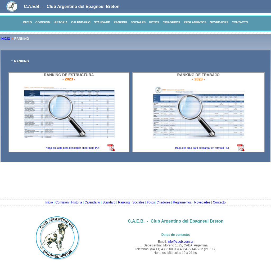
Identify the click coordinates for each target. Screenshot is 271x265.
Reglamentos (182, 202)
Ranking (124, 202)
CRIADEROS (171, 22)
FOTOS (154, 22)
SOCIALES (138, 22)
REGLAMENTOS (195, 22)
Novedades (202, 202)
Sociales (138, 202)
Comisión (62, 202)
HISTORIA (60, 22)
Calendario (92, 202)
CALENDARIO (80, 22)
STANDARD (102, 22)
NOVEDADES (219, 22)
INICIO (27, 22)
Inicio (49, 202)
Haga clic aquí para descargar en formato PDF (73, 147)
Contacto (219, 202)
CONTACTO (240, 22)
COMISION (42, 22)
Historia (76, 202)
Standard (109, 202)
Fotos (151, 202)
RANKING (120, 22)
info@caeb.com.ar (180, 242)
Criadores (163, 202)
